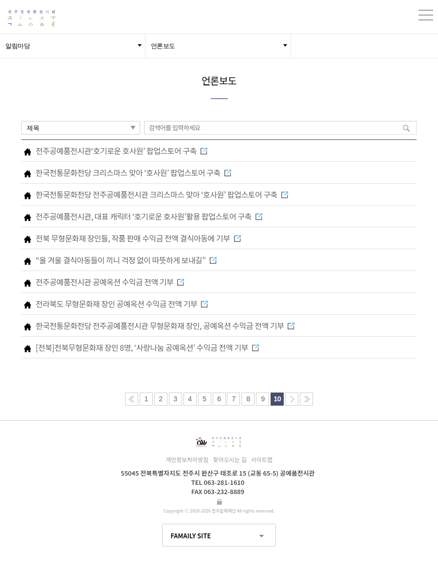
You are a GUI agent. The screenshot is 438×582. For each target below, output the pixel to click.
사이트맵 (262, 459)
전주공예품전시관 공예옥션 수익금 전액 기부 (110, 282)
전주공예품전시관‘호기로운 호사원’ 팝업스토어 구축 (121, 150)
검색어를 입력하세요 (175, 127)
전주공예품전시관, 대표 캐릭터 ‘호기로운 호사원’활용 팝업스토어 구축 (149, 216)
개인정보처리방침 (186, 459)
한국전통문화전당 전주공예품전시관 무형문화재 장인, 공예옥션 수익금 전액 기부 (165, 325)
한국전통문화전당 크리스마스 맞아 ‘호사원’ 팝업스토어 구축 (133, 172)
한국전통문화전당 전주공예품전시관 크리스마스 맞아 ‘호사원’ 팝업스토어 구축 (162, 194)
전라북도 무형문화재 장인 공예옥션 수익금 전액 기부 (122, 303)
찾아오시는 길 (230, 459)
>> (306, 399)
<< (131, 399)
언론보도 (163, 46)
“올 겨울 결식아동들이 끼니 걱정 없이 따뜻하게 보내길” (126, 260)
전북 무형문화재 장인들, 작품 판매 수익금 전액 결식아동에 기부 (138, 238)
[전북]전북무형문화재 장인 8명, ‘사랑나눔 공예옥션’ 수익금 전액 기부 (147, 347)
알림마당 (17, 46)
